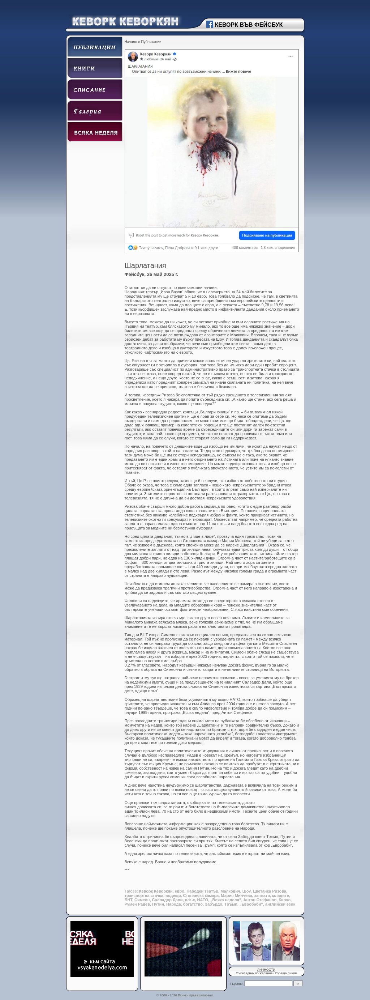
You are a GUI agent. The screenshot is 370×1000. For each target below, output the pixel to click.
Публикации (151, 42)
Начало (131, 42)
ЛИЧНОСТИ (266, 969)
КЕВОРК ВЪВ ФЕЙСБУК (249, 25)
